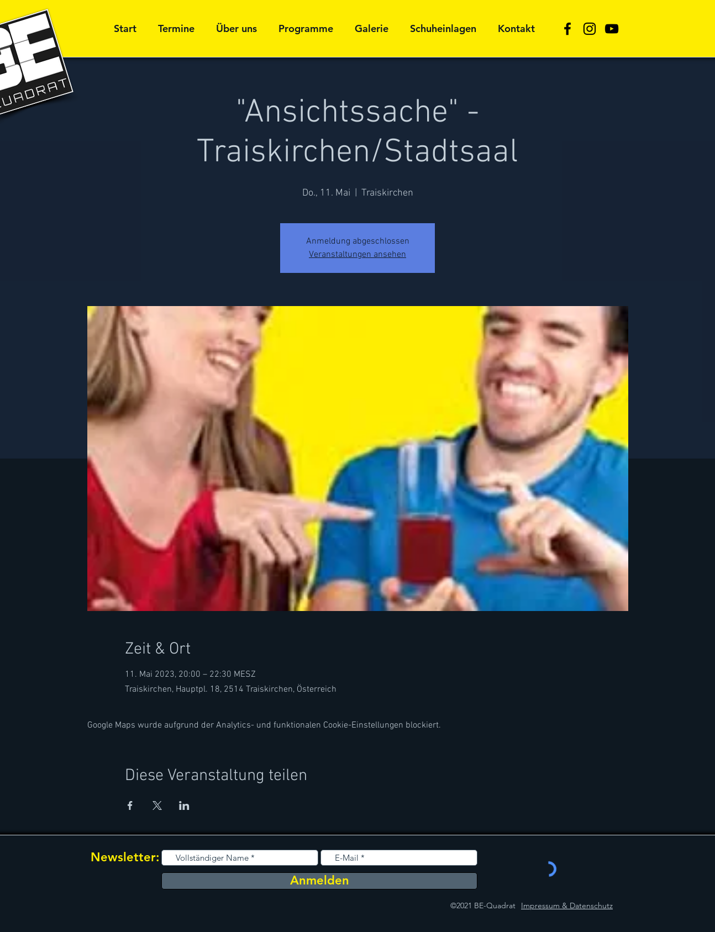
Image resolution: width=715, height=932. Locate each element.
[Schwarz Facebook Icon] (567, 28)
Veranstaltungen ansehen (357, 254)
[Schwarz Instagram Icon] (589, 28)
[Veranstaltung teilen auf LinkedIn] (184, 805)
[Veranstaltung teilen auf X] (157, 805)
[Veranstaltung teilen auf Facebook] (130, 805)
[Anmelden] (319, 880)
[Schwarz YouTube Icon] (611, 28)
